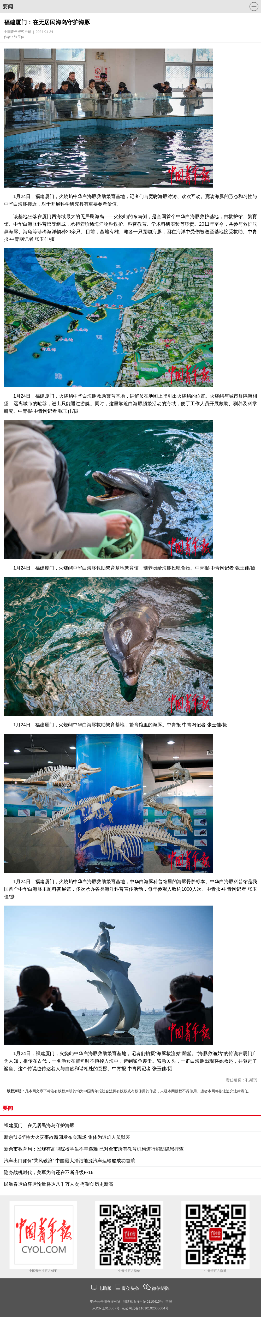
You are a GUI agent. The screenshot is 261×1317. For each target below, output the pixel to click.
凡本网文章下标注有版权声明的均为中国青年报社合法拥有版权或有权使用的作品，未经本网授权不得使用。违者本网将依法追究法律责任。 (129, 1091)
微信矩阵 (161, 1288)
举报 (168, 1301)
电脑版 (105, 1288)
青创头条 (131, 1288)
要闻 (8, 6)
